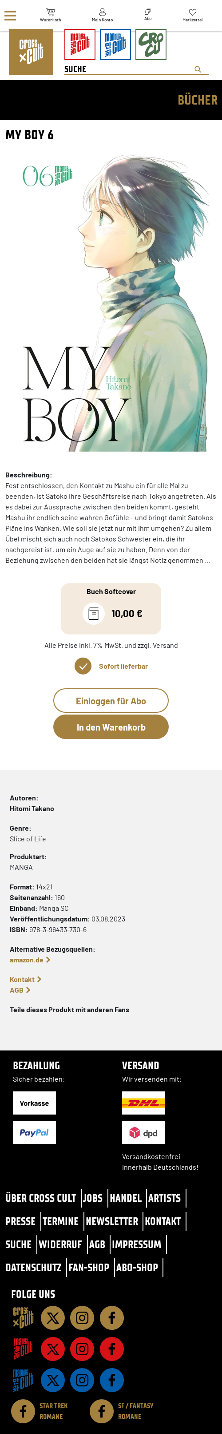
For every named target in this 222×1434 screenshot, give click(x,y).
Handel (126, 1198)
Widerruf (60, 1244)
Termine (61, 1221)
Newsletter (112, 1221)
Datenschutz (33, 1267)
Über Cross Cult (40, 1198)
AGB (17, 990)
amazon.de (27, 959)
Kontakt (22, 979)
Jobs (93, 1198)
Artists (164, 1198)
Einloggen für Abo (111, 700)
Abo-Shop (137, 1267)
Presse (20, 1221)
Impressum (136, 1244)
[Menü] (10, 15)
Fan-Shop (88, 1267)
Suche (18, 1244)
